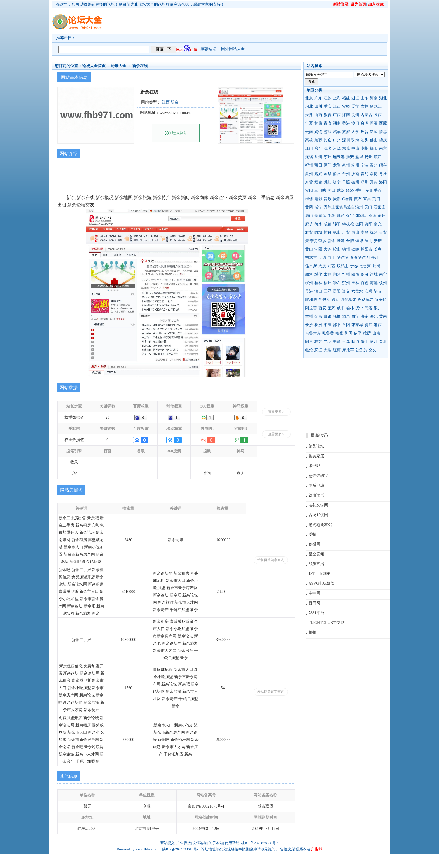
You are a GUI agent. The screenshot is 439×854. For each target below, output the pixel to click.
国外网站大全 (233, 49)
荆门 (376, 199)
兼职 (318, 140)
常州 (318, 157)
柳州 (309, 283)
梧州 (327, 283)
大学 (355, 132)
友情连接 (200, 843)
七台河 (365, 266)
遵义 (346, 291)
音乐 (327, 199)
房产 (318, 148)
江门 (309, 148)
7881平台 (316, 613)
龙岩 (337, 165)
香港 (346, 123)
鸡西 (331, 266)
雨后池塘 (316, 485)
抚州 (374, 232)
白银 (327, 316)
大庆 (322, 266)
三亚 (327, 291)
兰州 (309, 316)
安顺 (368, 291)
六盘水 (357, 291)
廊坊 (309, 224)
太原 (327, 274)
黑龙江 (376, 106)
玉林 (355, 283)
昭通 (355, 342)
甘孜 (327, 232)
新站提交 (167, 843)
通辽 (335, 300)
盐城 (359, 157)
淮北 (368, 241)
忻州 (346, 274)
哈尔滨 (343, 258)
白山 (331, 258)
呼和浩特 (313, 300)
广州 (337, 140)
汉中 (359, 308)
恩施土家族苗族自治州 (343, 207)
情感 (383, 132)
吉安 (383, 232)
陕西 (378, 115)
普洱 (383, 342)
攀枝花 (348, 224)
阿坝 (318, 232)
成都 (327, 224)
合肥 (350, 241)
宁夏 (309, 123)
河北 (309, 106)
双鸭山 (343, 266)
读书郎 (314, 466)
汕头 (364, 140)
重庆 (327, 106)
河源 (337, 148)
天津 (309, 115)
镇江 (378, 157)
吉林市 (311, 258)
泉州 (346, 165)
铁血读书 (316, 495)
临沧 (309, 350)
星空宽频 (316, 554)
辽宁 (355, 106)
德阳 (359, 224)
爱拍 (312, 534)
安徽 (346, 106)
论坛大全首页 (94, 66)
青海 (327, 123)
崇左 (337, 283)
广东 (318, 98)
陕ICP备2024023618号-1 (181, 849)
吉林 (364, 106)
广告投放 (183, 843)
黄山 (309, 249)
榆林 (350, 308)
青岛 (364, 174)
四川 (318, 106)
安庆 (378, 241)
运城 (374, 274)
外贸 (364, 132)
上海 (337, 98)
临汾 (364, 274)
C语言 (347, 199)
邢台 (341, 216)
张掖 (337, 316)
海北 (374, 316)
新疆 (374, 123)
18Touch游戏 (319, 574)
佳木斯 (311, 266)
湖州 (309, 174)
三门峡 (320, 190)
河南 (374, 98)
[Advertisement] (251, 21)
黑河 (309, 274)
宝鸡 (331, 308)
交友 (372, 350)
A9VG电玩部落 (322, 583)
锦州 (346, 249)
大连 (327, 249)
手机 (359, 190)
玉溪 (346, 342)
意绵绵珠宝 (318, 476)
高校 (309, 140)
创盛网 (314, 544)
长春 (378, 249)
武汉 (341, 190)
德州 (355, 182)
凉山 (337, 232)
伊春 (354, 266)
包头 (326, 300)
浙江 (355, 98)
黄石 (358, 199)
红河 (337, 350)
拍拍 (312, 632)
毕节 (378, 291)
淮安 (350, 157)
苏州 (327, 157)
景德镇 (311, 241)
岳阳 (346, 325)
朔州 (337, 274)
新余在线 (140, 66)
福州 (309, 165)
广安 (346, 232)
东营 (309, 182)
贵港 (309, 291)
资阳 (368, 224)
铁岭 (355, 249)
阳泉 (355, 274)
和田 (348, 333)
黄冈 (309, 207)
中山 (355, 148)
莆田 (318, 165)
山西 (318, 115)
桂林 (318, 283)
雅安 (309, 232)
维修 (309, 199)
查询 (207, 473)
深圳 (346, 140)
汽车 (337, 132)
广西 (337, 115)
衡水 (318, 224)
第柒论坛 (316, 446)
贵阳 (337, 291)
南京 (383, 148)
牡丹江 (373, 258)
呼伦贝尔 (348, 300)
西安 (322, 308)
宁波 (364, 165)
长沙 (309, 325)
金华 (327, 174)
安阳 (309, 190)
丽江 (374, 342)
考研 (368, 190)
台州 (346, 174)
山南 (376, 333)
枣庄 (383, 174)
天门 (368, 207)
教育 (327, 115)
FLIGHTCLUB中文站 (327, 623)
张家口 (361, 216)
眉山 (355, 232)
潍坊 (327, 182)
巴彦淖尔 (365, 300)
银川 (378, 308)
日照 (346, 182)
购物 (318, 132)
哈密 (339, 333)
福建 (346, 98)
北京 (309, 98)
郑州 (364, 182)
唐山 (309, 216)
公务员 (361, 350)
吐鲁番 (328, 333)
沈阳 (318, 249)
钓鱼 (374, 132)
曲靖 (337, 342)
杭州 (355, 165)
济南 (355, 174)
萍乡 (322, 241)
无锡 (309, 157)
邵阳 (337, 325)
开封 (374, 182)
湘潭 (327, 325)
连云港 (339, 157)
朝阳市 (366, 249)
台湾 (364, 123)
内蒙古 (366, 115)
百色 (364, 283)
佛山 (374, 140)
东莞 (346, 148)
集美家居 (316, 456)
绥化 (318, 274)
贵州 (355, 115)
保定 (350, 216)
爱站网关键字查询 (270, 692)
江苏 (327, 98)
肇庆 (383, 140)
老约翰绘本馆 (320, 525)
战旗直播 (316, 564)
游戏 (327, 132)
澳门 (355, 123)
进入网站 (180, 133)
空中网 (314, 593)
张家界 (357, 325)
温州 (374, 165)
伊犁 (358, 333)
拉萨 (367, 333)
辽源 (322, 258)
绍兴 (383, 165)
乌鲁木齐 (313, 333)
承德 (372, 216)
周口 (331, 190)
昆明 (327, 342)
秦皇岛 (320, 216)
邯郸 (331, 216)
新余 (331, 241)
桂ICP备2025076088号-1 (260, 843)
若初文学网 (318, 505)
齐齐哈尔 (358, 258)
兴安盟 (381, 300)
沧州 (382, 216)
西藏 (383, 123)
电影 (318, 199)
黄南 (383, 316)
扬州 (368, 157)
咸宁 (318, 207)
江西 (337, 106)
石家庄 (379, 207)
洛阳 (383, 182)
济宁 (337, 182)
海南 (346, 115)
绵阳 (337, 224)
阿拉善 (311, 308)
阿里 (309, 342)
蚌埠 (359, 241)
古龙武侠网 (318, 515)
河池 (374, 283)
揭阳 (374, 148)
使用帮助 (232, 843)
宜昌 (367, 199)
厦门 (327, 165)
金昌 (318, 316)
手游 (378, 190)
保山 (364, 342)
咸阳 (341, 308)
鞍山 (337, 249)
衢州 (337, 174)
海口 (318, 291)
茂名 (327, 148)
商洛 (368, 308)
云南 (309, 132)
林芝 (318, 342)
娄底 (368, 325)
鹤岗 (376, 266)
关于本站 (216, 843)
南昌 (364, 232)
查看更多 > (276, 412)
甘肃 (318, 123)
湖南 (337, 123)
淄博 (374, 174)
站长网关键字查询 (270, 560)
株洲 (318, 325)
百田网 (314, 603)
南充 (378, 224)
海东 (364, 316)
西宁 (355, 316)
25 (107, 417)
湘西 (378, 325)
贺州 (346, 283)
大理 (327, 350)
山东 (364, 98)
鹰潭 (341, 241)
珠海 (355, 140)
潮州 (364, 148)
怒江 (318, 350)
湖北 (383, 98)
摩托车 (348, 350)
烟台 (318, 182)
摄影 (337, 199)
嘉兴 (318, 174)
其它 (327, 140)
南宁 (383, 274)
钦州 (383, 283)
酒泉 (346, 316)
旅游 (346, 132)
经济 (350, 190)
